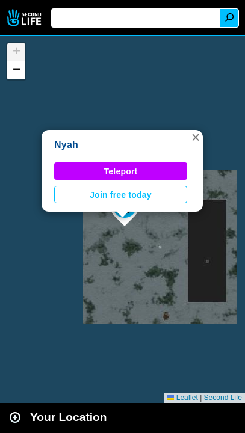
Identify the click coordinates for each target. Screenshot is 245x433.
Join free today (121, 195)
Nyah (66, 145)
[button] (195, 137)
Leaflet (182, 397)
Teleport (121, 171)
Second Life (25, 17)
